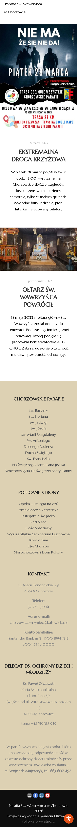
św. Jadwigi (38, 422)
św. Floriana (38, 416)
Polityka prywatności (38, 821)
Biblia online (38, 540)
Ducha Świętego (38, 452)
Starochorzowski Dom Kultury (38, 552)
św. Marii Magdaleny (38, 434)
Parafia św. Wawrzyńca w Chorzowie (23, 8)
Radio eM (38, 522)
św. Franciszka (38, 458)
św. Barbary (38, 410)
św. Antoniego (38, 440)
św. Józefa (38, 428)
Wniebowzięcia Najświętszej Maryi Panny (38, 470)
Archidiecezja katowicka (38, 510)
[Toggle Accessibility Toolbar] (68, 818)
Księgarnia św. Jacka (38, 516)
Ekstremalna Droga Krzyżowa (38, 155)
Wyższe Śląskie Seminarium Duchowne (38, 534)
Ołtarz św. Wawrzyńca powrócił (38, 297)
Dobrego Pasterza (38, 446)
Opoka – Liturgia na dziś (38, 503)
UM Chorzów (39, 546)
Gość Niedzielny (38, 528)
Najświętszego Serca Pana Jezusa (38, 464)
